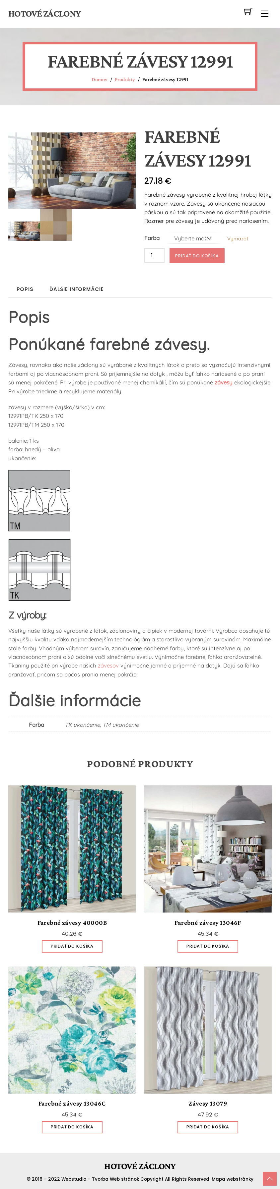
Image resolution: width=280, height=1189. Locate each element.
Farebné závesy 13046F (208, 921)
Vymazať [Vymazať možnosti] (237, 238)
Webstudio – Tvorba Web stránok (100, 1178)
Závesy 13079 (207, 1102)
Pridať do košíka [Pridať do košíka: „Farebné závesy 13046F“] (207, 945)
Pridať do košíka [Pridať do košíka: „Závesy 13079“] (207, 1126)
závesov (108, 664)
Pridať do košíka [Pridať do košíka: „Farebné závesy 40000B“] (72, 945)
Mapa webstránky (232, 1178)
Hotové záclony (44, 13)
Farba (152, 237)
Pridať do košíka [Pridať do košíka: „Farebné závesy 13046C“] (72, 1126)
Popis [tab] (25, 288)
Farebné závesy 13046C (71, 1102)
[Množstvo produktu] (154, 254)
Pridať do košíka (197, 255)
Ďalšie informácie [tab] (76, 288)
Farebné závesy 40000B (72, 921)
